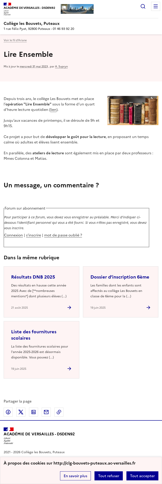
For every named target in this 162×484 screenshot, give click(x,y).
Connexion (13, 235)
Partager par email (46, 412)
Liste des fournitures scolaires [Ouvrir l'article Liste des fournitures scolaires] (33, 334)
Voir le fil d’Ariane (15, 40)
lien (53, 109)
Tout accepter (142, 476)
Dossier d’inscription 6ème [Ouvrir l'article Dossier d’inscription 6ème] (119, 277)
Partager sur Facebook (8, 412)
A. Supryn (61, 66)
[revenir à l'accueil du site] (81, 23)
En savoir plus (75, 476)
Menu (155, 6)
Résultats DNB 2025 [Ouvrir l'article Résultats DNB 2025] (33, 277)
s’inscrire (33, 235)
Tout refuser (108, 476)
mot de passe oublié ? (63, 235)
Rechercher (142, 6)
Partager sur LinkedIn (33, 412)
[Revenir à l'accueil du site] (39, 435)
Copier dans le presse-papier (58, 412)
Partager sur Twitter (20, 412)
